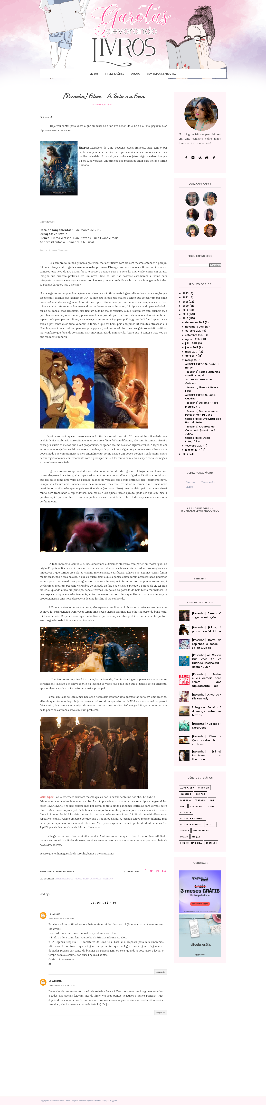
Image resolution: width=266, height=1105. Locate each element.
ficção (196, 836)
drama (184, 836)
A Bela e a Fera (64, 879)
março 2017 (192, 360)
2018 (185, 314)
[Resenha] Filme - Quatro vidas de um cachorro (206, 740)
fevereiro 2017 (194, 445)
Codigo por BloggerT (108, 1101)
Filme (78, 879)
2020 (186, 305)
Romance (185, 812)
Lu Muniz (54, 914)
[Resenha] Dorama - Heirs (201, 403)
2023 (186, 293)
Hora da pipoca (92, 879)
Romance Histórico (192, 818)
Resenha (108, 879)
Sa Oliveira (55, 980)
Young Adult (201, 830)
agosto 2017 (193, 339)
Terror (184, 830)
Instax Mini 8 (192, 407)
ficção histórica (191, 843)
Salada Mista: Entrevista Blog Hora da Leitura (203, 420)
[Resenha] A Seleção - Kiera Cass (206, 726)
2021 (185, 301)
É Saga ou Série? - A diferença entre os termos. (206, 711)
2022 (186, 297)
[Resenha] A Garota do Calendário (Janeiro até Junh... (200, 430)
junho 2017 (191, 347)
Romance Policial (191, 824)
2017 (185, 318)
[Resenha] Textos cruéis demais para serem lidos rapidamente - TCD (206, 680)
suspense (211, 843)
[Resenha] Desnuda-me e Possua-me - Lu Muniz (201, 412)
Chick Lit (203, 787)
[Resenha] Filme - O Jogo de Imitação (206, 615)
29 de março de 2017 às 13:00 (61, 985)
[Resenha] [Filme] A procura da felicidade (206, 629)
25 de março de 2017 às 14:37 (61, 919)
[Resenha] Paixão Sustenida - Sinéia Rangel (202, 373)
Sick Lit (210, 824)
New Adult (196, 806)
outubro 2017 (193, 330)
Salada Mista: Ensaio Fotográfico (198, 439)
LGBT (183, 806)
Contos (200, 794)
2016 (185, 454)
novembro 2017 (194, 326)
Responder (160, 972)
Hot (212, 800)
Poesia (210, 806)
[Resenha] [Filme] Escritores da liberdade (206, 755)
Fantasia (200, 800)
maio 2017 (191, 351)
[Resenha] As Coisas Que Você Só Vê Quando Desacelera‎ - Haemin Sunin (206, 661)
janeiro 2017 (192, 449)
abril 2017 (191, 355)
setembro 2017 (194, 335)
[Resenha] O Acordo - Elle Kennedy (206, 696)
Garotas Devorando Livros (59, 1101)
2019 (185, 310)
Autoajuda (187, 787)
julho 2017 (191, 343)
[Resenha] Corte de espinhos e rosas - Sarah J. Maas (206, 644)
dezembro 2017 (194, 322)
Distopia (185, 800)
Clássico (186, 794)
